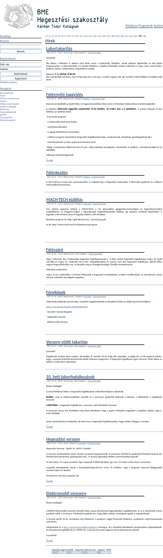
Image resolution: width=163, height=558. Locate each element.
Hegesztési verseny (63, 439)
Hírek (2, 95)
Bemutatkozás (6, 93)
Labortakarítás (59, 48)
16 (104, 35)
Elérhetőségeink (7, 120)
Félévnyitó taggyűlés (64, 94)
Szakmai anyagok (8, 106)
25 (144, 35)
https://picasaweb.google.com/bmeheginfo (67, 306)
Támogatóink (6, 117)
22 (131, 35)
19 (117, 35)
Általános (131, 26)
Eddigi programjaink (9, 103)
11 (81, 35)
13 (90, 35)
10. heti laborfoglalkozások (70, 376)
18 (113, 35)
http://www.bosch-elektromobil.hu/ (80, 527)
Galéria (3, 101)
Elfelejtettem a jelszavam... (9, 82)
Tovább (49, 160)
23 (135, 35)
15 (99, 35)
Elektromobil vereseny (66, 493)
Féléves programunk (9, 98)
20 (122, 35)
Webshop (4, 109)
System (158, 26)
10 (76, 35)
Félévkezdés (57, 172)
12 (85, 35)
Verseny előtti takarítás (67, 341)
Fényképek (55, 292)
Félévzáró (54, 249)
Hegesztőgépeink (8, 112)
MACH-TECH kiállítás (64, 199)
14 (94, 35)
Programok (145, 26)
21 (126, 35)
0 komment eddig (94, 52)
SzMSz (3, 114)
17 (108, 35)
